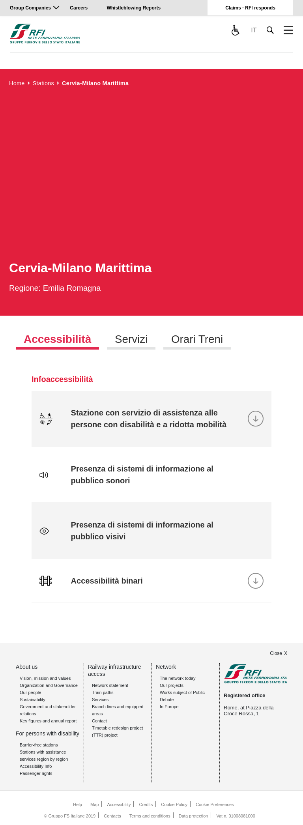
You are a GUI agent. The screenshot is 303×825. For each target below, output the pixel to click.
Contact (99, 720)
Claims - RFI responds (250, 8)
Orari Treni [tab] (198, 339)
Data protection (193, 816)
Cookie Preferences (215, 804)
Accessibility (119, 804)
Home (17, 83)
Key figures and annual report (48, 720)
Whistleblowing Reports (134, 8)
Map (94, 804)
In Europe (169, 706)
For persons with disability (47, 733)
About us (26, 667)
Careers (79, 8)
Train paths (103, 692)
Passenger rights (36, 773)
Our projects (171, 685)
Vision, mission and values (45, 678)
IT (253, 30)
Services (100, 699)
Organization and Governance (49, 685)
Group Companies (30, 8)
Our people (30, 692)
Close (276, 653)
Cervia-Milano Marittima (95, 83)
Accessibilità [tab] (57, 339)
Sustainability (32, 699)
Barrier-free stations (39, 745)
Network (166, 667)
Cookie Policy (174, 804)
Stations (43, 83)
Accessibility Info (36, 766)
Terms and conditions (149, 816)
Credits (146, 804)
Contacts (112, 816)
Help (77, 804)
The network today (178, 678)
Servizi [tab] (131, 339)
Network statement (110, 685)
